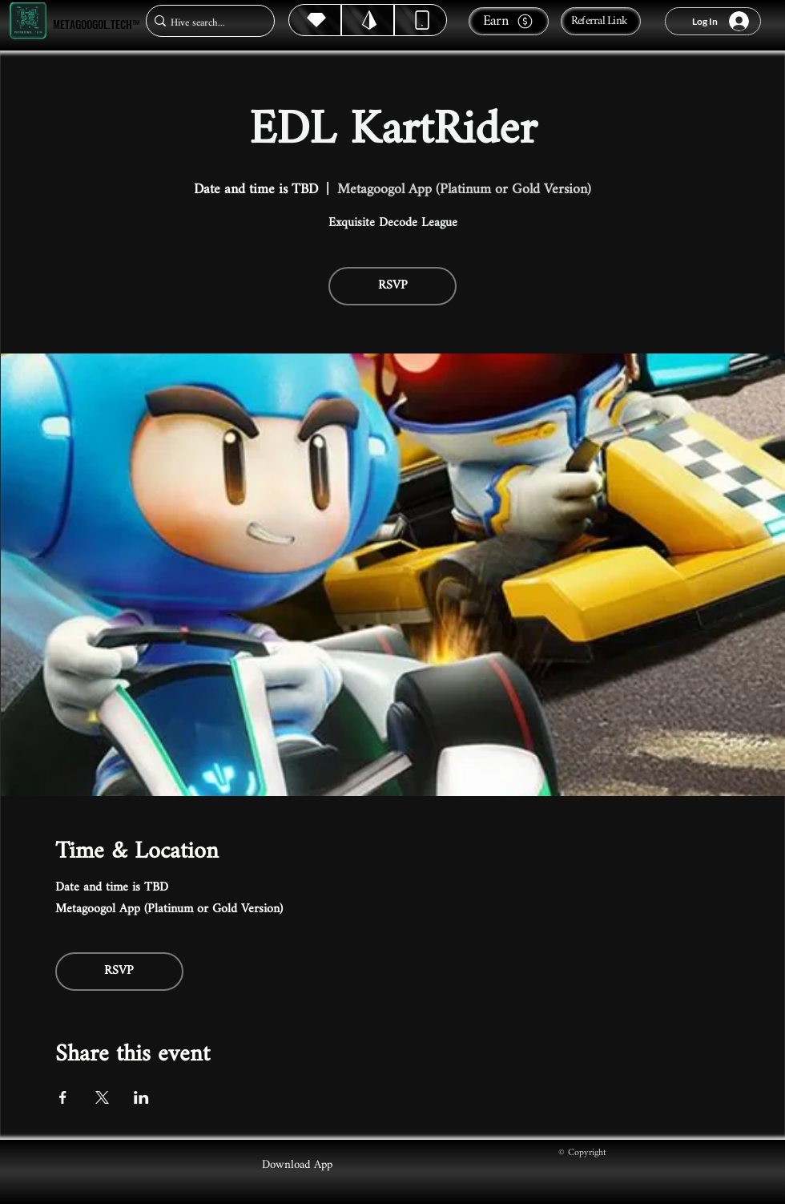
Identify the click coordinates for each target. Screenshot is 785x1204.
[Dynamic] (420, 20)
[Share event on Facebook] (62, 1097)
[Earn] (509, 21)
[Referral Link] (601, 21)
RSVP (393, 286)
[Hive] (314, 20)
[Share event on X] (102, 1097)
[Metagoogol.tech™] (28, 21)
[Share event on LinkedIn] (141, 1097)
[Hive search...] (205, 23)
